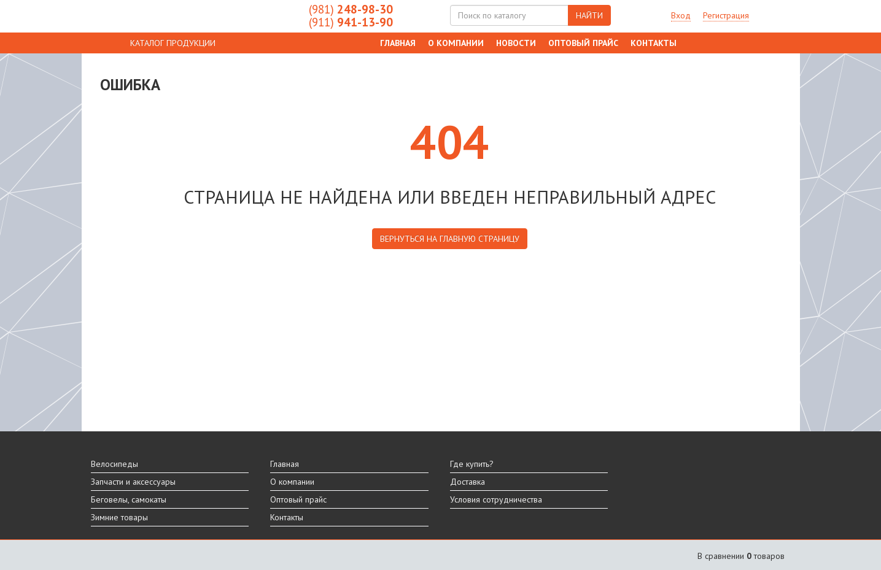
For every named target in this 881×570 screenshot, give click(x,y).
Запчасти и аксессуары (133, 481)
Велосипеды (114, 463)
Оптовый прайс (583, 42)
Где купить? (472, 463)
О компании (456, 42)
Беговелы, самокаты (128, 499)
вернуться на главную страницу (449, 238)
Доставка (467, 481)
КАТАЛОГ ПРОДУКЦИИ (172, 42)
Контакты (654, 42)
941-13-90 (351, 22)
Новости (516, 42)
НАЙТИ (589, 15)
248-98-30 (351, 9)
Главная (398, 42)
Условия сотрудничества (496, 499)
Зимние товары (119, 517)
